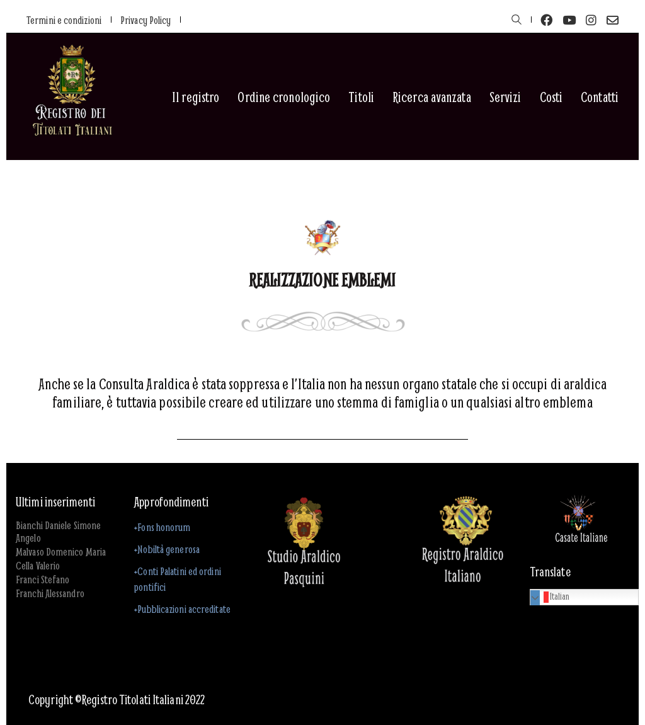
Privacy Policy (145, 20)
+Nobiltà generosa (167, 549)
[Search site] (516, 20)
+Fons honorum (162, 527)
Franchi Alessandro (50, 593)
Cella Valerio (38, 565)
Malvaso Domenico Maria (61, 551)
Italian (552, 596)
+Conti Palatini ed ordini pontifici (177, 578)
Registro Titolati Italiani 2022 (143, 700)
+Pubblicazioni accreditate (182, 608)
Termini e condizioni (63, 20)
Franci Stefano (42, 579)
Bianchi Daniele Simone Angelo (58, 531)
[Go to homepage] (71, 97)
